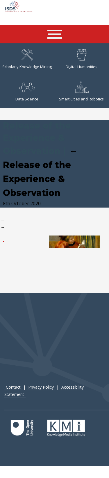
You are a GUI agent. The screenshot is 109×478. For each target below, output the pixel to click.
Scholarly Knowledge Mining (27, 59)
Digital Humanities (81, 59)
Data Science (26, 91)
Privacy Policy (41, 386)
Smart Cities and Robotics (81, 91)
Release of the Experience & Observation (40, 171)
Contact (13, 386)
